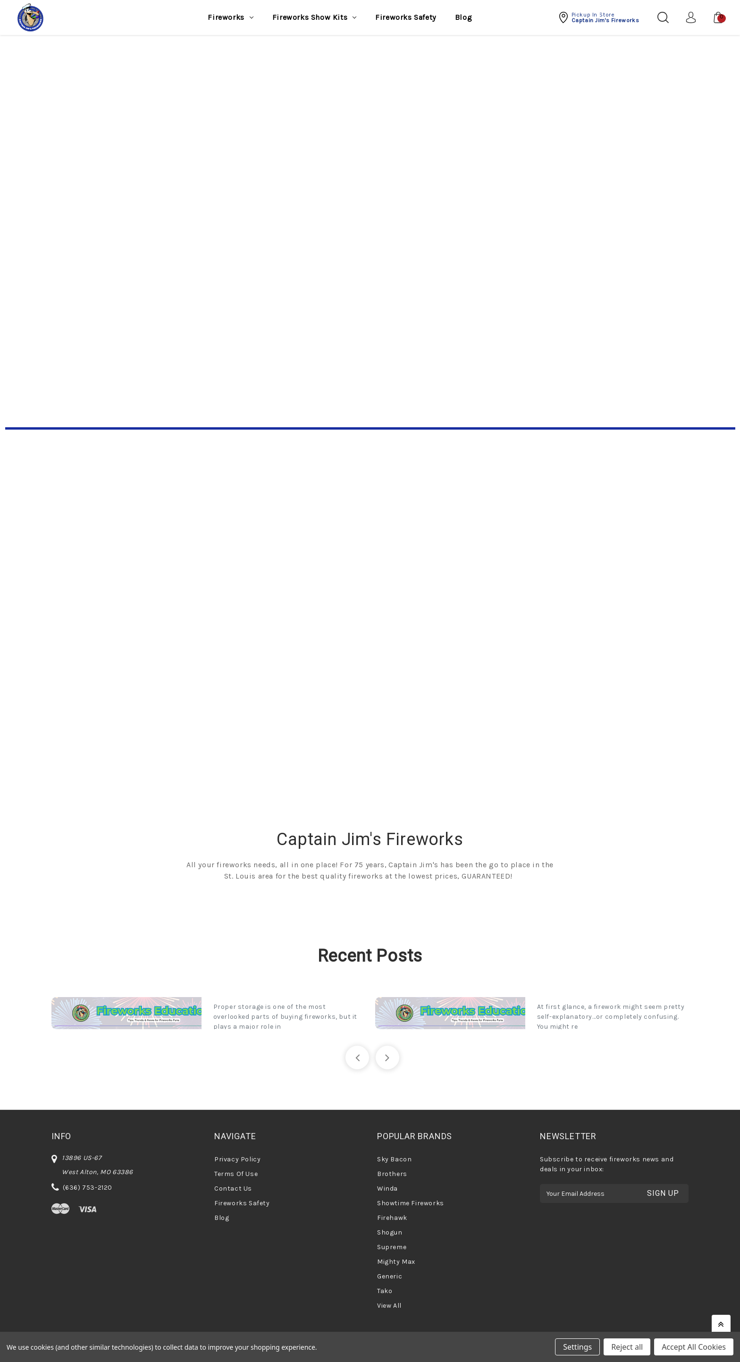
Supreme (391, 1247)
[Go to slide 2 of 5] (387, 1057)
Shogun (390, 1232)
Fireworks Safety (405, 17)
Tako (384, 1291)
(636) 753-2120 (87, 1188)
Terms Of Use (236, 1174)
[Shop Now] (370, 616)
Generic (389, 1276)
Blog (463, 17)
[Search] (663, 17)
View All (389, 1306)
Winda (387, 1188)
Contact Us (233, 1188)
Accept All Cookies (694, 1347)
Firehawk (392, 1218)
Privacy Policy (237, 1159)
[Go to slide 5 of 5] (357, 1057)
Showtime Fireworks (410, 1203)
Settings (577, 1347)
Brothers (392, 1174)
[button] (598, 17)
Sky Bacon (394, 1159)
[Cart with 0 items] (713, 17)
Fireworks (230, 17)
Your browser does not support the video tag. (370, 241)
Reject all (627, 1347)
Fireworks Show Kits (314, 17)
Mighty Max (396, 1262)
